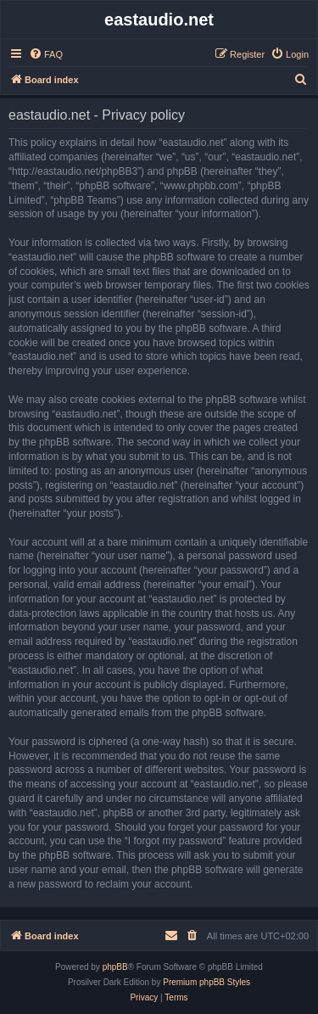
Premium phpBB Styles (206, 982)
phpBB (115, 967)
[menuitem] (46, 54)
